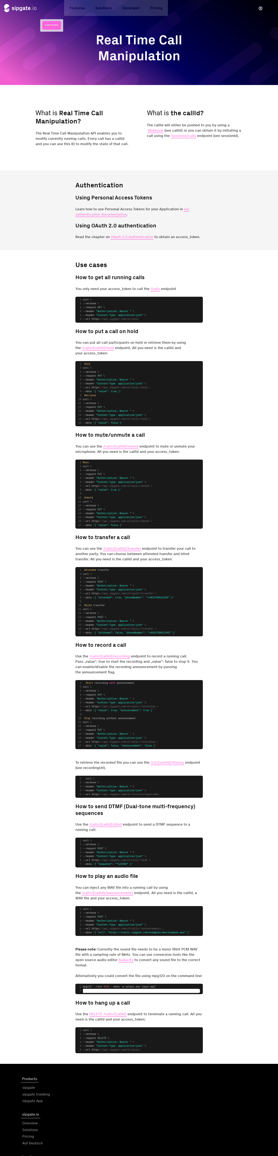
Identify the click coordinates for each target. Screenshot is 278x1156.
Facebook (215, 1102)
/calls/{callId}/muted (120, 446)
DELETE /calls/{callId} (107, 1014)
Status (216, 1130)
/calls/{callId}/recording (109, 656)
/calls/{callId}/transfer (122, 548)
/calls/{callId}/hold (98, 348)
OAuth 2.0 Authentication (132, 237)
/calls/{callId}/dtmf (105, 824)
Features (53, 9)
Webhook (155, 130)
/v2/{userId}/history (167, 762)
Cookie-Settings (248, 1130)
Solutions (79, 9)
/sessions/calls (183, 135)
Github (213, 1089)
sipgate (28, 1089)
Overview (89, 1089)
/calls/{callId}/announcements (107, 893)
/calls (155, 288)
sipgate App (32, 1102)
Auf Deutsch (92, 1109)
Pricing (132, 9)
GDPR (146, 1102)
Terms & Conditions (158, 1089)
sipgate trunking (36, 1096)
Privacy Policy (153, 1096)
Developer (107, 9)
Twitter (213, 1096)
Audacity (125, 960)
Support (264, 8)
